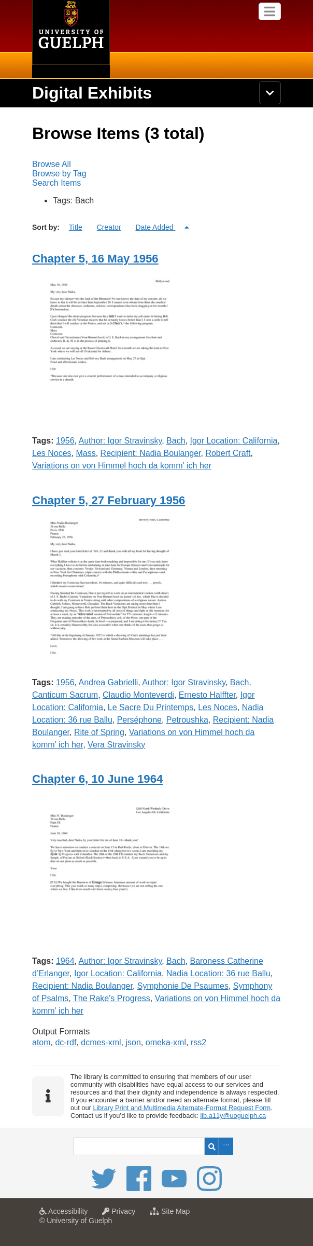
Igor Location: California (233, 440)
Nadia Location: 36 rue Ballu (218, 973)
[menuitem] (156, 164)
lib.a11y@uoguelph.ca (233, 1115)
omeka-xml (166, 1042)
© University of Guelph (75, 1220)
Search (212, 1146)
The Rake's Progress (111, 998)
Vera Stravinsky (116, 744)
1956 (65, 440)
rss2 (198, 1042)
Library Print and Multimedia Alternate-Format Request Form (182, 1108)
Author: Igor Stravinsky (120, 440)
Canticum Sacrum (65, 694)
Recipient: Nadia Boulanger (151, 453)
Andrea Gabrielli (108, 682)
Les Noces (52, 453)
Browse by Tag (59, 173)
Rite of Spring (99, 732)
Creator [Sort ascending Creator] (109, 227)
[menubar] (156, 174)
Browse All (51, 164)
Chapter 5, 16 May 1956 (95, 258)
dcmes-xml (101, 1042)
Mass (85, 453)
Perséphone (139, 719)
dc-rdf (65, 1042)
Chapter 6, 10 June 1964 (97, 778)
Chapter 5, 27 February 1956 (108, 500)
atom (41, 1042)
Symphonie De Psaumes (183, 985)
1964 (65, 961)
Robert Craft (227, 453)
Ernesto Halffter (207, 694)
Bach (175, 440)
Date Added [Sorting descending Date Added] (155, 227)
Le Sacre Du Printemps (150, 707)
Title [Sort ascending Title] (75, 227)
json (133, 1042)
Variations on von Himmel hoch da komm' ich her (121, 465)
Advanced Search (226, 1146)
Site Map (172, 1214)
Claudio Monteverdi (138, 694)
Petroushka (187, 719)
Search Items (56, 182)
